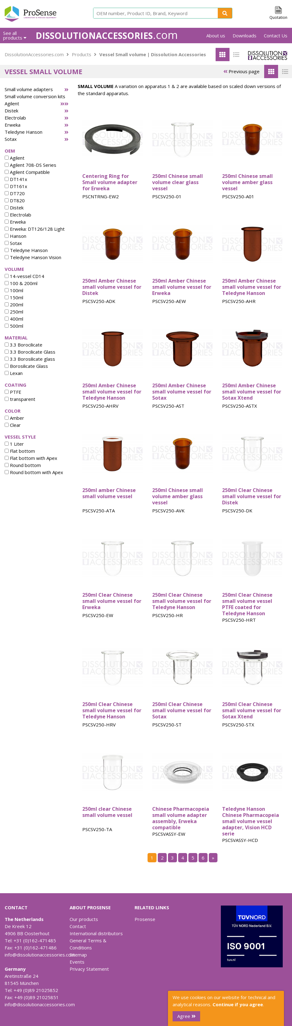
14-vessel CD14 (24, 276)
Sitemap (78, 955)
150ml (14, 297)
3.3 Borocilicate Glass (30, 352)
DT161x (16, 186)
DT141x (16, 179)
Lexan (14, 373)
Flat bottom (20, 451)
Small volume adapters (29, 89)
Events (77, 962)
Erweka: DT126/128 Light (35, 229)
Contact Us (275, 35)
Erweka (12, 125)
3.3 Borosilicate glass (30, 359)
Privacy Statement (89, 969)
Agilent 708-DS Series (30, 165)
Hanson (15, 236)
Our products (84, 919)
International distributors (96, 933)
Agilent (12, 103)
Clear (13, 425)
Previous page (241, 71)
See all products (14, 35)
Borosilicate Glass (26, 366)
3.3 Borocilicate (23, 345)
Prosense (145, 919)
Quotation (278, 17)
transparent (20, 399)
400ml (14, 319)
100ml (14, 290)
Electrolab (15, 118)
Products (81, 54)
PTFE (13, 392)
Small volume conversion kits (35, 96)
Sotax (11, 139)
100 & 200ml (21, 283)
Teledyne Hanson (23, 132)
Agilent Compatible (27, 172)
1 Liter (14, 444)
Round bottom (23, 465)
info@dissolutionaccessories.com (40, 955)
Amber (14, 418)
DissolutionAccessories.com (34, 54)
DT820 (15, 200)
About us (215, 35)
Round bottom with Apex (34, 472)
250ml (14, 312)
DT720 (15, 193)
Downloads (244, 35)
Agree (186, 1016)
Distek (11, 110)
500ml (14, 326)
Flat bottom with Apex (31, 458)
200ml (14, 304)
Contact (78, 926)
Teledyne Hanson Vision (33, 257)
